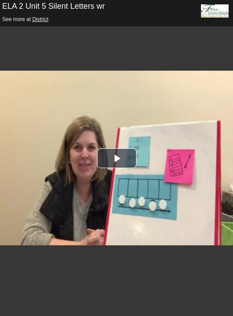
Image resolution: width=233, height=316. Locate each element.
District (40, 19)
